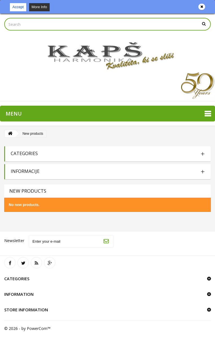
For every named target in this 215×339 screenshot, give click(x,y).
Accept (18, 7)
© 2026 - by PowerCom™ (27, 328)
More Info (39, 7)
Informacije (25, 171)
